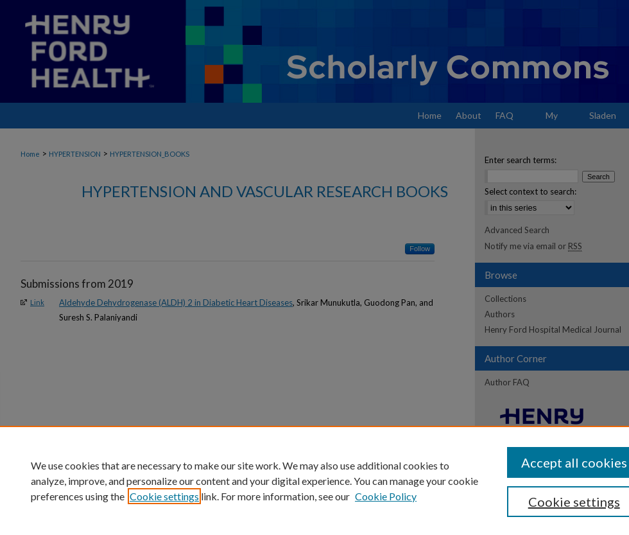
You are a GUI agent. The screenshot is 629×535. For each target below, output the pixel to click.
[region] (314, 480)
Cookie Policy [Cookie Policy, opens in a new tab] (386, 496)
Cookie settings (164, 496)
